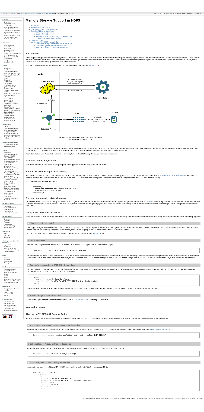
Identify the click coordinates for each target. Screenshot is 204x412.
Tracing (6, 60)
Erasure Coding (9, 112)
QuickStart (7, 220)
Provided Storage (9, 120)
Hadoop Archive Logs (10, 272)
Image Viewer (8, 83)
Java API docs (8, 292)
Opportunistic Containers (11, 190)
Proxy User (7, 48)
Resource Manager (10, 208)
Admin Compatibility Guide (12, 35)
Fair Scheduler (8, 157)
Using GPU (7, 195)
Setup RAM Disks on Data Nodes (42, 31)
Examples (7, 237)
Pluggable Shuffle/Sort (11, 133)
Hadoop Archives (9, 271)
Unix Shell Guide (9, 62)
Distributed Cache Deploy (12, 135)
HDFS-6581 (92, 65)
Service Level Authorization (12, 53)
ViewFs (6, 78)
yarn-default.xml (9, 308)
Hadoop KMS (8, 58)
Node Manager (8, 209)
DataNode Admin (9, 117)
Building (6, 263)
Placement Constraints (11, 198)
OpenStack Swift (9, 251)
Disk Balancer (8, 114)
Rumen (6, 277)
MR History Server (9, 146)
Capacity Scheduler (10, 156)
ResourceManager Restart (12, 159)
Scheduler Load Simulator (12, 281)
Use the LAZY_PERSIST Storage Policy (45, 42)
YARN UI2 (7, 200)
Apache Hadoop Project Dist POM (29, 13)
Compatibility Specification (12, 30)
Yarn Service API (9, 224)
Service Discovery (9, 226)
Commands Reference (11, 27)
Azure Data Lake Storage (12, 250)
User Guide (7, 70)
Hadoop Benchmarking (11, 282)
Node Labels (8, 164)
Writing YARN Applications (12, 173)
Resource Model (9, 163)
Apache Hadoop (169, 13)
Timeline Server (9, 169)
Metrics (6, 295)
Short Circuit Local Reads (12, 93)
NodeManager (8, 176)
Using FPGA (8, 196)
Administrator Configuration (40, 27)
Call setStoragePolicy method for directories (51, 46)
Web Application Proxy (11, 168)
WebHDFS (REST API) (11, 90)
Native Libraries (9, 47)
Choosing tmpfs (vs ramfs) (45, 33)
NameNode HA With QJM (12, 73)
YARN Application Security (12, 174)
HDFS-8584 (97, 235)
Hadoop (13, 13)
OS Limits (149, 203)
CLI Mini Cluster (9, 45)
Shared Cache (8, 193)
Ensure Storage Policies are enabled (48, 38)
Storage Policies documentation (161, 334)
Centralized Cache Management (9, 96)
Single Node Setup (9, 24)
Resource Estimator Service (12, 279)
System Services (9, 227)
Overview (7, 22)
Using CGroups (8, 181)
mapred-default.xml (10, 307)
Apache (5, 13)
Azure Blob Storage (10, 248)
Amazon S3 (7, 246)
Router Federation (9, 119)
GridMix (6, 276)
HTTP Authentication (10, 55)
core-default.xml (9, 302)
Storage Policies (9, 107)
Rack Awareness (9, 50)
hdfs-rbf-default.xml (10, 305)
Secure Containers (9, 183)
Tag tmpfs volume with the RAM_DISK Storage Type (54, 36)
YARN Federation (9, 191)
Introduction (7, 206)
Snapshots (7, 80)
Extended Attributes (10, 102)
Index (5, 233)
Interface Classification (11, 37)
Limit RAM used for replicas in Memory (44, 29)
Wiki (155, 13)
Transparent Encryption (11, 103)
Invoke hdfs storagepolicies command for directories (54, 44)
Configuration (8, 261)
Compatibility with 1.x (10, 130)
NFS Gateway (8, 98)
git (160, 13)
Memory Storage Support (12, 108)
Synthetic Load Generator (12, 110)
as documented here (81, 304)
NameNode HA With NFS (12, 75)
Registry (6, 184)
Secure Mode (8, 52)
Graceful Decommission (11, 188)
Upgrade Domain (9, 115)
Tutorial (6, 126)
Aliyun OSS (7, 245)
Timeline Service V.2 (10, 171)
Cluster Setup (8, 25)
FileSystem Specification (11, 39)
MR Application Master (11, 145)
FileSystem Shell (9, 29)
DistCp (6, 274)
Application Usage (37, 40)
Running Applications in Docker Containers (11, 178)
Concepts (7, 222)
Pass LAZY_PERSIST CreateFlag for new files (52, 47)
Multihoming (7, 105)
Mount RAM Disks (42, 35)
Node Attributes (8, 166)
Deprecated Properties (11, 310)
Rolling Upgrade (9, 100)
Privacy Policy (113, 407)
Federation (7, 76)
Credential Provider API (11, 57)
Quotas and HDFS (9, 87)
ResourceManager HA (11, 161)
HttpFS (6, 92)
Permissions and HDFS (11, 85)
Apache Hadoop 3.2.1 (46, 13)
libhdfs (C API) (8, 88)
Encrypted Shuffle (9, 132)
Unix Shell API (8, 294)
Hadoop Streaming (9, 269)
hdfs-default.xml (9, 303)
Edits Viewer (8, 81)
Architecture (7, 68)
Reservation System (10, 186)
